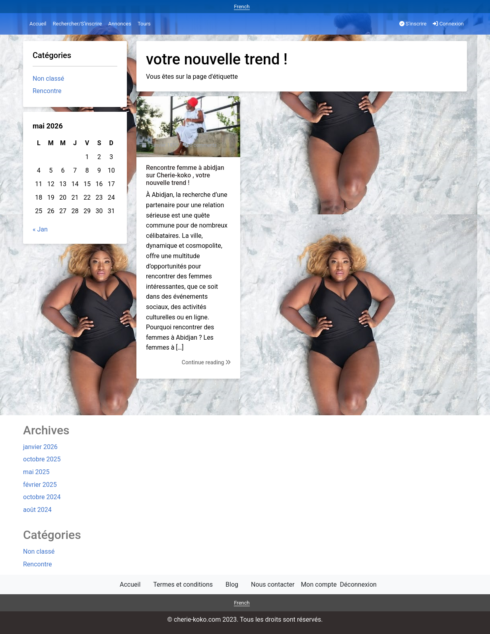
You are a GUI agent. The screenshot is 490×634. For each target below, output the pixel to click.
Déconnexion (358, 584)
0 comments (203, 145)
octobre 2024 (41, 497)
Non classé (48, 78)
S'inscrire (413, 24)
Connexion (448, 24)
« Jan (40, 229)
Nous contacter (272, 584)
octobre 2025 (41, 459)
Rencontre (47, 91)
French (241, 7)
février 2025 (40, 484)
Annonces (119, 24)
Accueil (37, 24)
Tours (144, 24)
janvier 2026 (40, 447)
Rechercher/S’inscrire (77, 24)
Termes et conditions (183, 584)
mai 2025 (36, 472)
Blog (232, 584)
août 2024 (37, 509)
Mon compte (318, 584)
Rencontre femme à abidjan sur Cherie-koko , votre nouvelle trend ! (185, 175)
